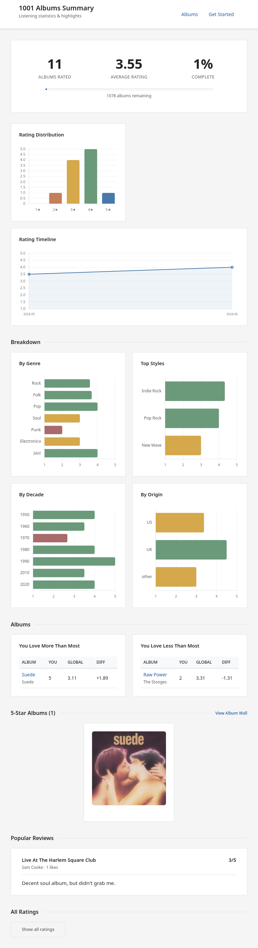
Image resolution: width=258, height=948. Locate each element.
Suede (28, 674)
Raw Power (155, 674)
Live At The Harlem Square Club (59, 860)
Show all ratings (38, 929)
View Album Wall (231, 713)
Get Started (221, 14)
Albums (189, 14)
